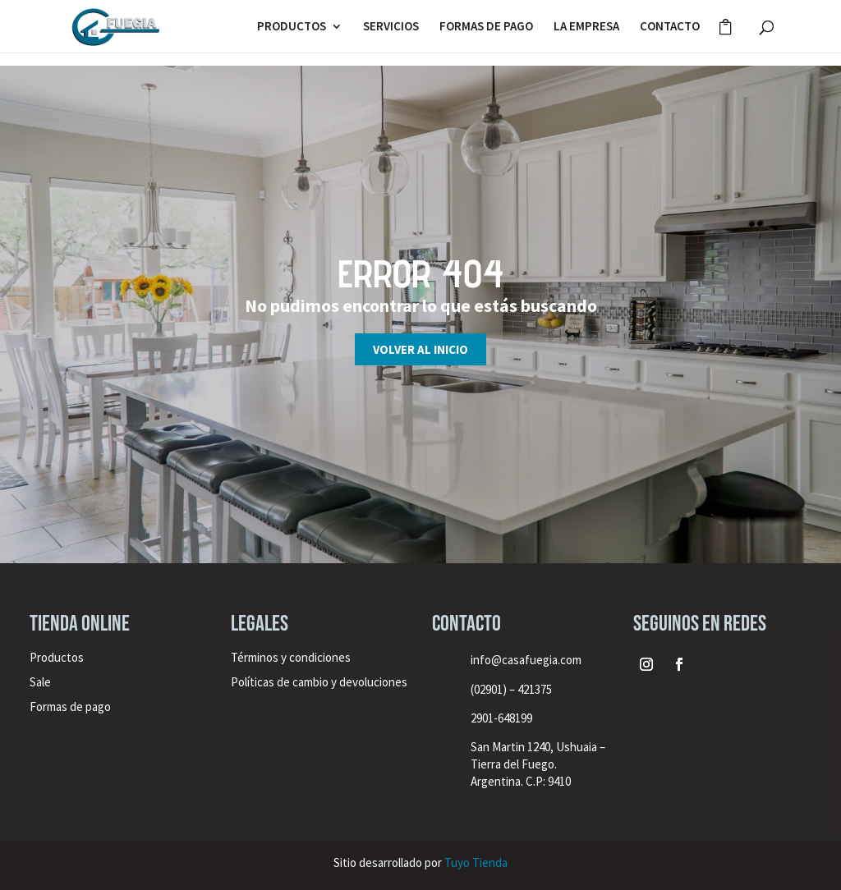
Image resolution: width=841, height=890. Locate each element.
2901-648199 (501, 718)
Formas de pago (70, 706)
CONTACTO (670, 27)
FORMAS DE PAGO (486, 27)
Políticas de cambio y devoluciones (319, 682)
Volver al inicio (420, 349)
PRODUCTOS (291, 27)
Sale (40, 682)
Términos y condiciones (292, 657)
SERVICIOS (391, 27)
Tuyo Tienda (476, 862)
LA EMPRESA (586, 27)
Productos (57, 657)
